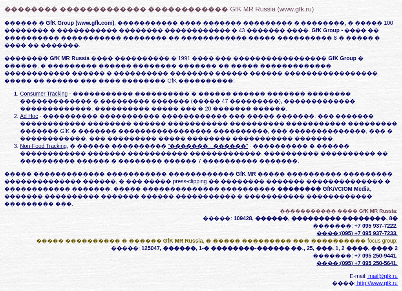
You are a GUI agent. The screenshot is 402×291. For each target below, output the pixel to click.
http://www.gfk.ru (377, 283)
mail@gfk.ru (382, 276)
